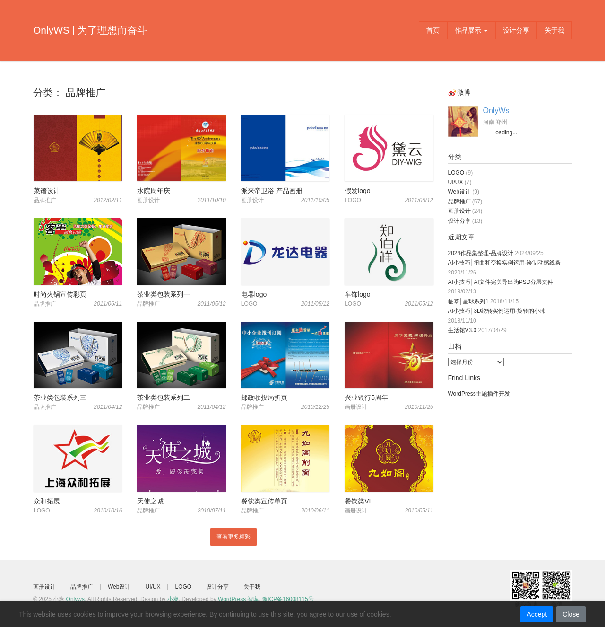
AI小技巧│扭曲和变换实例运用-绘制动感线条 (504, 262)
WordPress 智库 (238, 599)
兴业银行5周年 (366, 397)
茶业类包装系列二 (163, 397)
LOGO (456, 172)
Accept (537, 614)
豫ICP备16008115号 (287, 599)
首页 (433, 30)
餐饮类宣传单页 (264, 501)
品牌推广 (459, 201)
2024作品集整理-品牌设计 (481, 253)
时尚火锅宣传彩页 (60, 294)
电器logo (254, 294)
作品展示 (471, 30)
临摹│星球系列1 (468, 301)
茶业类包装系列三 (60, 397)
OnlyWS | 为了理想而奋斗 (90, 30)
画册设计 (459, 211)
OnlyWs (496, 110)
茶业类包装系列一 (163, 294)
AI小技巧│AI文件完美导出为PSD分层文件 (500, 282)
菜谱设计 (47, 190)
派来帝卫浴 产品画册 (271, 190)
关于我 (554, 30)
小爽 (173, 599)
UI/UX (455, 182)
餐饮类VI (358, 501)
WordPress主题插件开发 (479, 393)
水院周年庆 (153, 190)
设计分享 (516, 30)
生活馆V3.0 (462, 330)
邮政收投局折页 (264, 397)
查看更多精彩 (233, 536)
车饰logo (357, 294)
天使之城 (150, 501)
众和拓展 (47, 501)
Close (570, 614)
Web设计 (459, 191)
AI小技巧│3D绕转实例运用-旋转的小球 (496, 311)
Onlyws (75, 599)
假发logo (357, 190)
